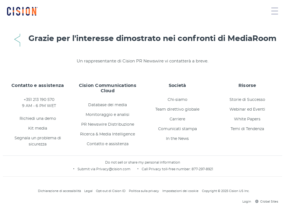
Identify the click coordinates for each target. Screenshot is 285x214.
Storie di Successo (247, 100)
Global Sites (266, 201)
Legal (88, 191)
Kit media (37, 128)
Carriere (177, 119)
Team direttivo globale (177, 109)
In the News (177, 139)
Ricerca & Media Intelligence (107, 134)
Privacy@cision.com (113, 169)
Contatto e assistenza (108, 144)
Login (246, 201)
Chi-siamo (177, 100)
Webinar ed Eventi (247, 109)
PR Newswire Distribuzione (107, 125)
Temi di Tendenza (247, 129)
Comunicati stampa (177, 129)
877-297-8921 (202, 169)
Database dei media (107, 105)
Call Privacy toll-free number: (167, 169)
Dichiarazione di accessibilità (59, 191)
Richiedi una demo (38, 119)
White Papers (247, 119)
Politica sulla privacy (144, 191)
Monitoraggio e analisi (107, 115)
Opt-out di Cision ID (110, 191)
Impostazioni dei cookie (180, 191)
